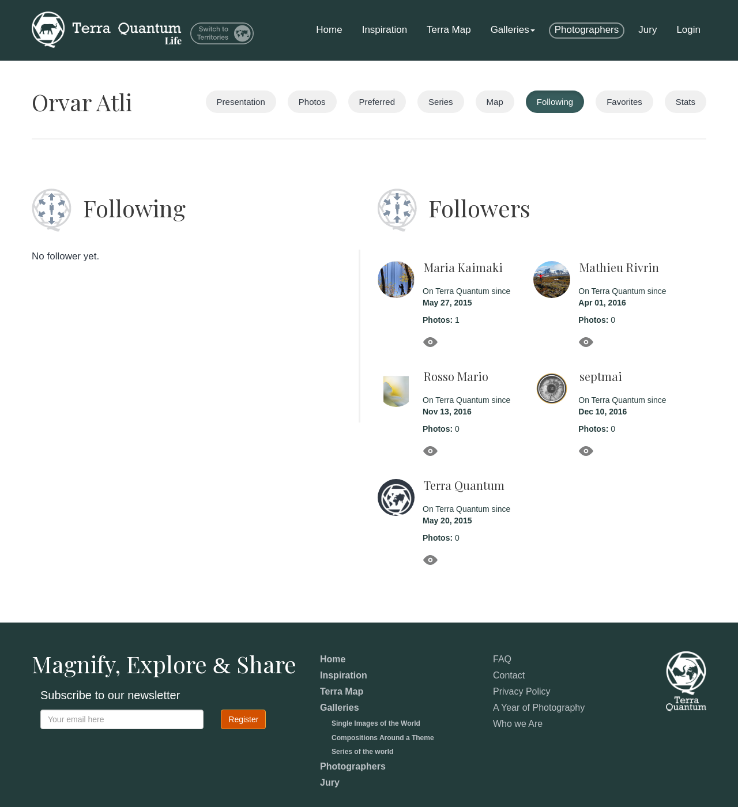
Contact (509, 675)
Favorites (624, 102)
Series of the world (362, 752)
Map (495, 102)
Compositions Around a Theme (383, 738)
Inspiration (384, 29)
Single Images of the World (376, 723)
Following (555, 102)
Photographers (587, 29)
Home (329, 29)
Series (440, 102)
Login (688, 29)
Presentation (241, 102)
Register (243, 719)
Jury (647, 29)
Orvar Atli (82, 101)
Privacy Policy (522, 691)
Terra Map (449, 29)
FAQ (502, 659)
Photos (312, 102)
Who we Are (518, 724)
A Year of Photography (539, 707)
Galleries (513, 29)
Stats (685, 102)
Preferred (377, 102)
